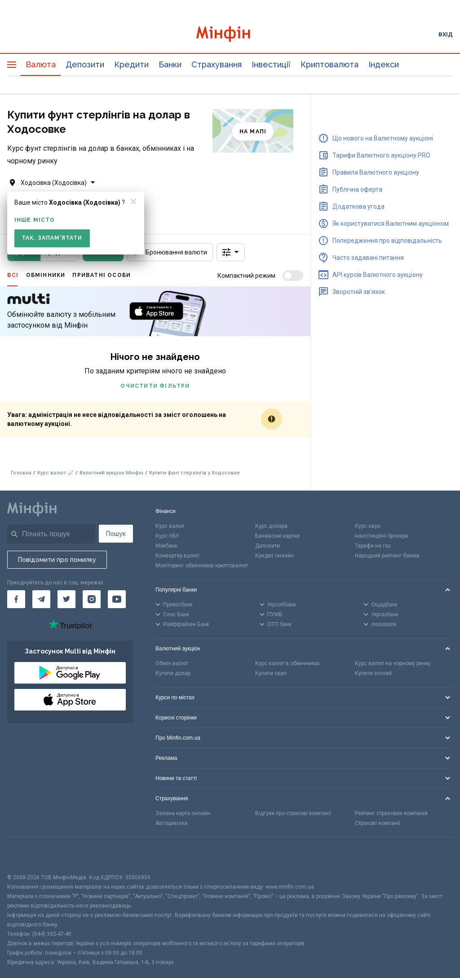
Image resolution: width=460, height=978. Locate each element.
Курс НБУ (167, 536)
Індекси (383, 64)
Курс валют (170, 526)
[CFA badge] (27, 855)
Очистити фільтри (155, 386)
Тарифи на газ (373, 546)
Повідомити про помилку (57, 559)
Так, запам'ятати (52, 238)
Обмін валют (171, 663)
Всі (13, 275)
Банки (170, 64)
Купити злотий (373, 673)
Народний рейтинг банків (387, 556)
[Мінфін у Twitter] (66, 599)
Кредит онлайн (274, 556)
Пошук (116, 533)
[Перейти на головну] (230, 34)
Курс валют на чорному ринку (393, 663)
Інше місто (34, 220)
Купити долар (172, 673)
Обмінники (46, 275)
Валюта (41, 64)
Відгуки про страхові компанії (293, 813)
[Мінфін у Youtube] (117, 599)
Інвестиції (271, 64)
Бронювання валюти (170, 252)
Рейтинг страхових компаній (391, 813)
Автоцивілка (171, 823)
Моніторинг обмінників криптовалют (201, 565)
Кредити (131, 64)
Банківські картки (277, 536)
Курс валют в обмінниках (287, 663)
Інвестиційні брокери (381, 536)
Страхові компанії (377, 823)
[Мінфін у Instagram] (92, 599)
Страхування (216, 64)
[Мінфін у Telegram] (41, 599)
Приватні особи (101, 275)
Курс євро (367, 526)
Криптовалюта (329, 64)
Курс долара (271, 526)
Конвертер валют (177, 556)
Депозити (85, 64)
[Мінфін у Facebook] (16, 599)
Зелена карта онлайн (182, 813)
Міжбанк (166, 546)
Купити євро (271, 673)
